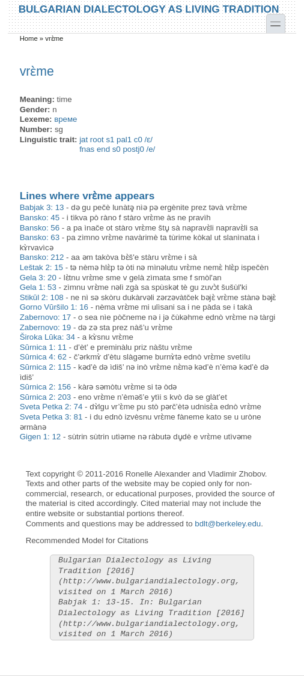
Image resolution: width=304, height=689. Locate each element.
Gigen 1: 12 (40, 436)
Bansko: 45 (39, 217)
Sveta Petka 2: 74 (51, 406)
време (65, 119)
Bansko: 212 (42, 257)
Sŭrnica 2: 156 (45, 386)
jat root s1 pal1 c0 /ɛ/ (116, 139)
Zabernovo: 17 (45, 317)
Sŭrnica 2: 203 (45, 397)
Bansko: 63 (39, 237)
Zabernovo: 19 (45, 327)
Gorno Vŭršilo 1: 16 (54, 306)
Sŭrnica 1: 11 (43, 347)
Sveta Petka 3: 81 (51, 416)
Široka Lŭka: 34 (47, 336)
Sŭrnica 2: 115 (45, 367)
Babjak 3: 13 (42, 207)
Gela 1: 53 (38, 287)
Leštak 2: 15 (41, 267)
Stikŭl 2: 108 (42, 297)
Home (29, 38)
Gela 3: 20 (38, 277)
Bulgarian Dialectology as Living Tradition (149, 8)
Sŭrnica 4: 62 (43, 356)
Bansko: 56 (39, 227)
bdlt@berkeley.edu (228, 523)
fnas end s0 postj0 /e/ (117, 149)
